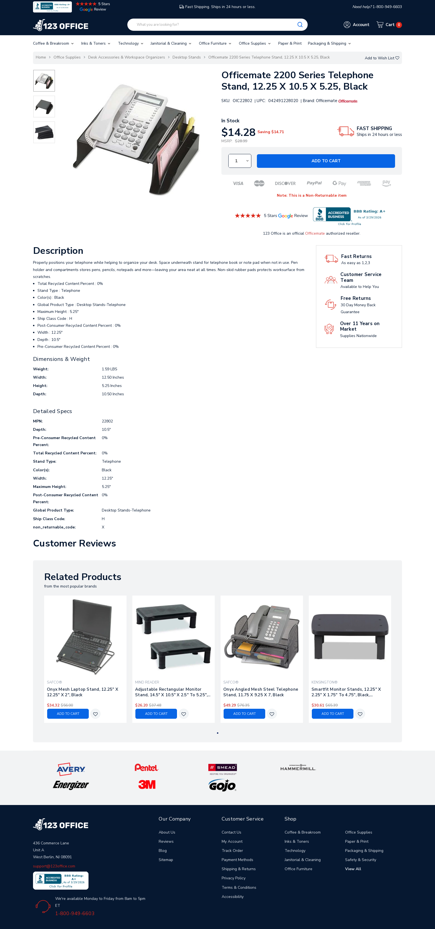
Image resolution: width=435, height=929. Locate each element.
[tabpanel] (85, 659)
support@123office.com (54, 849)
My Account (232, 824)
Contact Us (231, 815)
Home (41, 57)
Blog (163, 833)
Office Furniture (215, 43)
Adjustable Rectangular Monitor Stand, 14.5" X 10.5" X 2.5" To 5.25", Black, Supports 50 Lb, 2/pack (171, 692)
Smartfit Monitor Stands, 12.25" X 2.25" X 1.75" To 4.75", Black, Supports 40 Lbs (346, 692)
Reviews (166, 824)
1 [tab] (217, 733)
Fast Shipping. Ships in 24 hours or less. (217, 6)
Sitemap (166, 843)
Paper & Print (290, 43)
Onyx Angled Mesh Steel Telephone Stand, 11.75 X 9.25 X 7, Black (260, 692)
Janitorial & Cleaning (171, 43)
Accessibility (233, 879)
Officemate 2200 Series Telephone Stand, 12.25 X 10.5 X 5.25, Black (269, 57)
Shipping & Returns (239, 852)
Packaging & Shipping (330, 43)
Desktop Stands (187, 57)
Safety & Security (360, 843)
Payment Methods (237, 843)
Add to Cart (326, 161)
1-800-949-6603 (75, 896)
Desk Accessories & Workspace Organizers (126, 57)
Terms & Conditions (239, 870)
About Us (167, 815)
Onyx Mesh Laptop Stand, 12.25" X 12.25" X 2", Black (82, 692)
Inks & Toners (96, 43)
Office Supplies (255, 43)
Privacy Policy (234, 861)
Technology (131, 43)
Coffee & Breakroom (54, 43)
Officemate (315, 233)
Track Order (232, 833)
